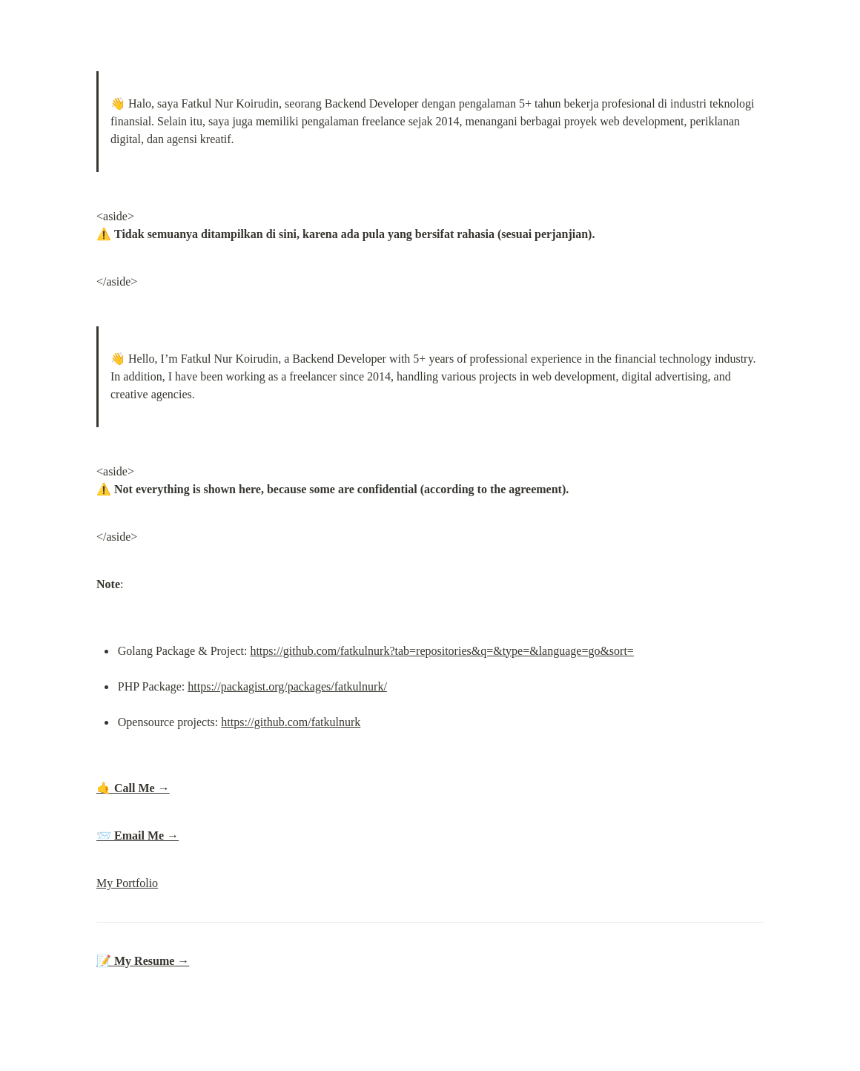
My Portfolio (127, 883)
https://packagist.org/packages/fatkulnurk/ (287, 686)
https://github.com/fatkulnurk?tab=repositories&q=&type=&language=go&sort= (441, 651)
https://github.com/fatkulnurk (290, 722)
